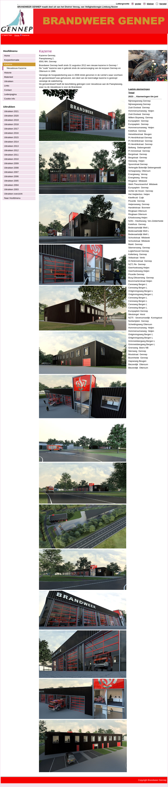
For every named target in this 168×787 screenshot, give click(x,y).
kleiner (150, 4)
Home (17, 35)
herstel (162, 4)
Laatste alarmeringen (139, 89)
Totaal (131, 92)
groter (138, 4)
